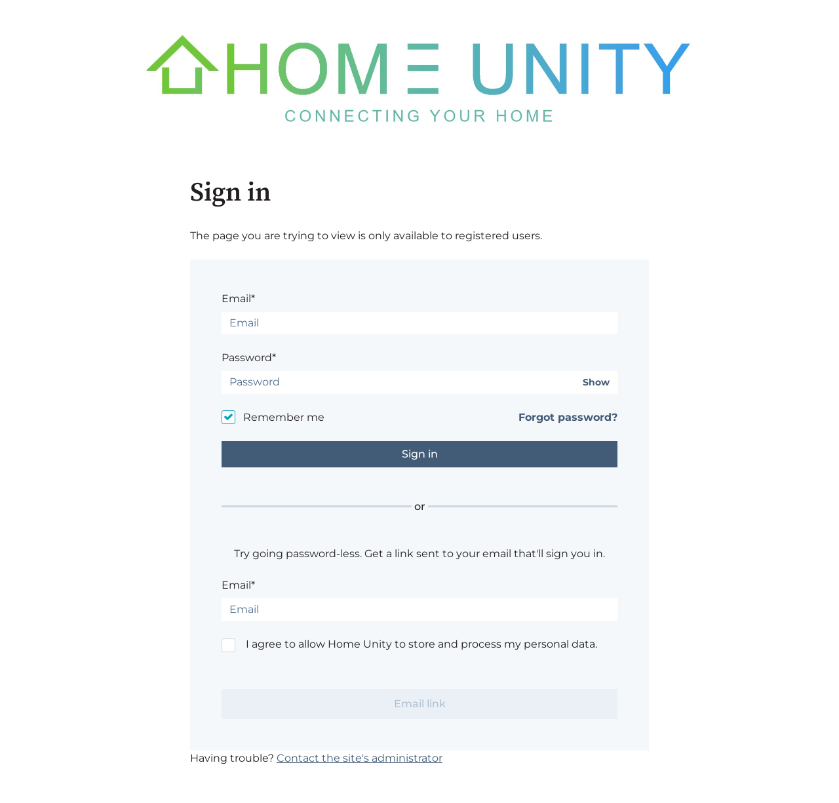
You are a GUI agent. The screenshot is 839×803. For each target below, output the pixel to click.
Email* (238, 298)
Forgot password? (567, 417)
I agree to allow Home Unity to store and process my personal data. (421, 644)
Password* (249, 357)
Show (596, 382)
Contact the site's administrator (359, 758)
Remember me (283, 417)
